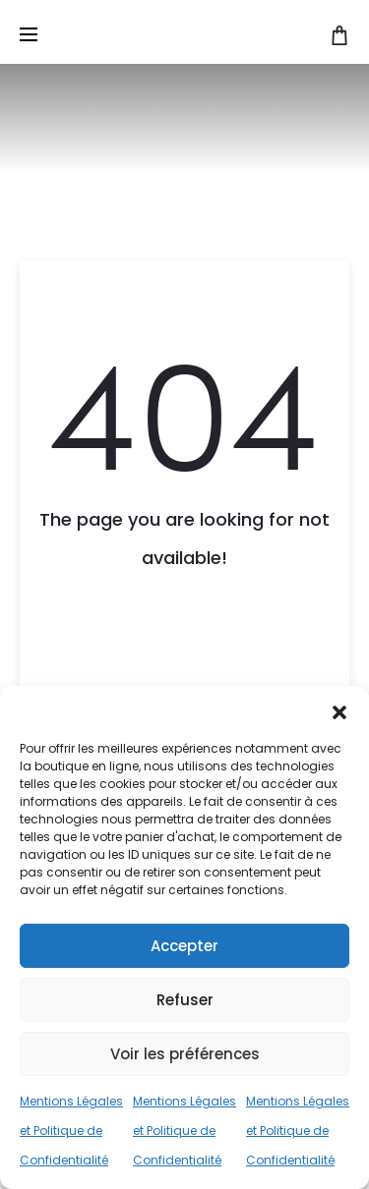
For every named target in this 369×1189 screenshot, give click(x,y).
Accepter (184, 945)
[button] (339, 710)
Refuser (185, 1000)
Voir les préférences (185, 1054)
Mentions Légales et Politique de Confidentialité (71, 1130)
